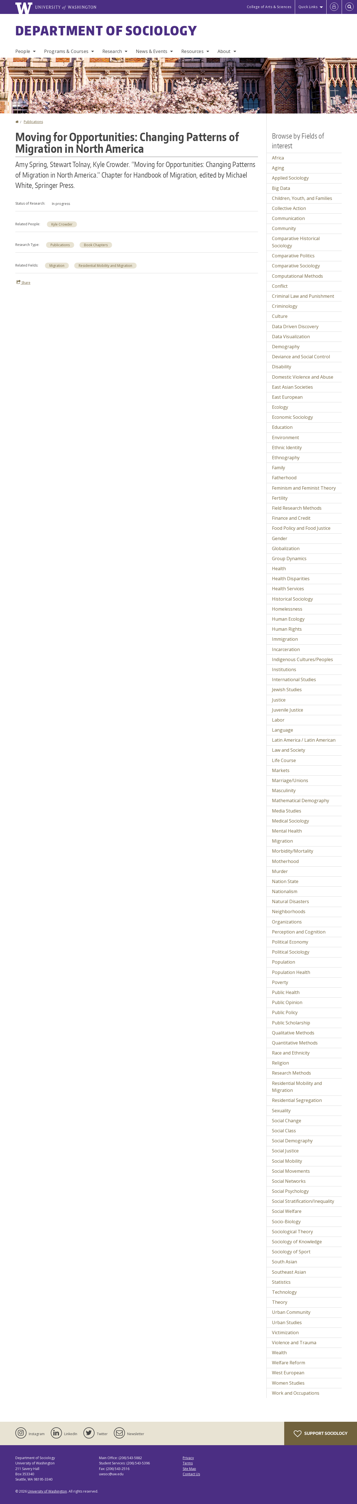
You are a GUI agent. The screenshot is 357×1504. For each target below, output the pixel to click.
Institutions (284, 669)
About (224, 51)
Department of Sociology (106, 30)
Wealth (279, 1353)
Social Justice (285, 1151)
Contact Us (191, 1474)
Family (278, 468)
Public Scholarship (291, 1023)
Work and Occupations (295, 1393)
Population (283, 962)
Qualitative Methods (293, 1033)
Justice (279, 700)
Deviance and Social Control (301, 357)
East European (287, 397)
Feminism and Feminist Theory (304, 488)
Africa (278, 158)
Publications (33, 121)
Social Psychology (290, 1191)
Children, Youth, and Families (302, 198)
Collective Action (289, 208)
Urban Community (291, 1312)
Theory (279, 1302)
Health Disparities (291, 579)
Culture (280, 316)
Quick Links (308, 6)
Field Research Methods (297, 508)
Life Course (284, 760)
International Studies (294, 679)
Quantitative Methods (295, 1043)
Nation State (285, 881)
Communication (288, 218)
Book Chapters (96, 245)
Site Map (189, 1468)
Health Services (288, 589)
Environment (285, 437)
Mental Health (287, 831)
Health (279, 568)
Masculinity (284, 790)
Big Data (281, 188)
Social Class (284, 1131)
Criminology (284, 306)
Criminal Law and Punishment (303, 296)
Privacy (188, 1457)
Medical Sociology (290, 821)
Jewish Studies (287, 689)
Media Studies (286, 811)
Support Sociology (321, 1434)
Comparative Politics (293, 256)
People (22, 51)
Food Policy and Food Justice (301, 528)
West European (288, 1373)
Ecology (280, 407)
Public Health (286, 992)
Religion (280, 1063)
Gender (279, 538)
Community (284, 228)
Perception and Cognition (298, 932)
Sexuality (281, 1111)
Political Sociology (290, 952)
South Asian (284, 1262)
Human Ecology (288, 619)
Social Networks (289, 1181)
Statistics (281, 1282)
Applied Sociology (290, 178)
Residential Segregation (297, 1100)
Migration (56, 265)
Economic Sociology (292, 417)
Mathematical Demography (300, 800)
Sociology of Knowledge (297, 1242)
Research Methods (291, 1073)
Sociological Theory (292, 1232)
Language (282, 730)
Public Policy (285, 1012)
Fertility (280, 498)
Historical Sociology (292, 599)
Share (23, 282)
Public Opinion (287, 1002)
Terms (188, 1463)
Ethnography (286, 457)
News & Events (151, 51)
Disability (281, 367)
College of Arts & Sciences (269, 6)
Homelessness (287, 609)
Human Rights (287, 629)
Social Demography (292, 1141)
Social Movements (291, 1171)
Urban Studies (287, 1322)
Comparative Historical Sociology (296, 242)
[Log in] (334, 7)
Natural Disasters (290, 901)
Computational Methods (297, 276)
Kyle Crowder (62, 224)
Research (112, 51)
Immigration (285, 639)
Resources (192, 51)
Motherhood (285, 861)
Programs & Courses (66, 51)
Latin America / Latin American (304, 740)
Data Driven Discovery (295, 326)
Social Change (286, 1121)
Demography (286, 347)
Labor (278, 720)
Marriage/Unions (290, 780)
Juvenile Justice (287, 710)
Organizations (287, 922)
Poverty (280, 982)
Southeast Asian (289, 1272)
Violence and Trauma (294, 1342)
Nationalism (284, 891)
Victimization (285, 1332)
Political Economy (290, 942)
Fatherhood (284, 478)
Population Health (291, 972)
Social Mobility (287, 1161)
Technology (284, 1292)
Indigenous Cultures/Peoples (302, 659)
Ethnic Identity (287, 447)
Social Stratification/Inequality (303, 1201)
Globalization (286, 548)
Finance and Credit (291, 518)
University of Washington (47, 1491)
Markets (281, 770)
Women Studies (288, 1383)
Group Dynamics (289, 558)
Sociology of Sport (291, 1252)
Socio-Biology (286, 1221)
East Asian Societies (292, 387)
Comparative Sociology (296, 266)
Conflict (280, 286)
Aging (278, 168)
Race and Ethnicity (291, 1053)
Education (282, 427)
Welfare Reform (288, 1363)
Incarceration (286, 649)
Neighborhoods (288, 911)
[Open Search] (349, 7)
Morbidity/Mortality (292, 851)
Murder (280, 871)
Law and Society (288, 750)
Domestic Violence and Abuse (302, 377)
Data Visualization (291, 336)
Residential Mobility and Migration (105, 265)
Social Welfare (286, 1211)
